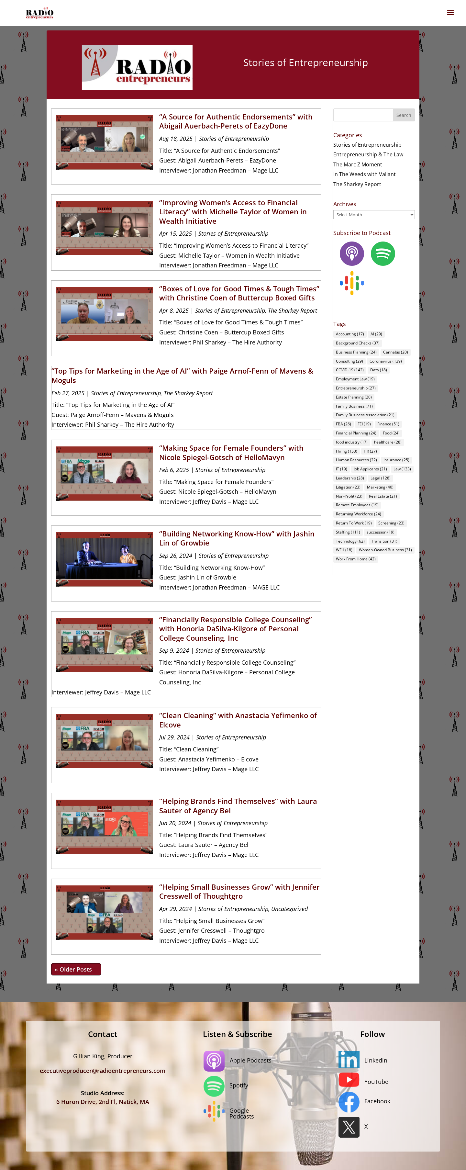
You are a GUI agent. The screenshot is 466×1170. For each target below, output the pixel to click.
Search (403, 115)
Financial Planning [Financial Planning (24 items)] (356, 433)
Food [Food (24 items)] (391, 433)
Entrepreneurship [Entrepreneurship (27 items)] (356, 388)
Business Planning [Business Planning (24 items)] (356, 352)
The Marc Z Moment (357, 164)
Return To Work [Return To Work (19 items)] (354, 523)
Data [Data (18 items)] (378, 370)
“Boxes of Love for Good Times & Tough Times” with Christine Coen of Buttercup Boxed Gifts (239, 293)
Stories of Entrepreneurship (234, 138)
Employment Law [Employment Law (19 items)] (355, 379)
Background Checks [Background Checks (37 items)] (358, 343)
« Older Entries (76, 969)
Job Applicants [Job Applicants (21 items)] (370, 469)
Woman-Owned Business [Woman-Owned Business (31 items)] (385, 550)
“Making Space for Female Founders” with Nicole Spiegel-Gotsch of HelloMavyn (231, 452)
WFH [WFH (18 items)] (344, 550)
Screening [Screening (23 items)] (391, 523)
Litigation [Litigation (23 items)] (348, 487)
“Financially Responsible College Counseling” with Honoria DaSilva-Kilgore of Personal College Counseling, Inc (235, 628)
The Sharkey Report (292, 310)
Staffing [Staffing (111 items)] (348, 532)
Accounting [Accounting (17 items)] (350, 334)
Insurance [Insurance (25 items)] (396, 460)
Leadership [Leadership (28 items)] (350, 478)
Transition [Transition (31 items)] (384, 541)
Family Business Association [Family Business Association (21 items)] (365, 415)
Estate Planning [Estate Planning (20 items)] (354, 397)
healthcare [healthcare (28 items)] (388, 442)
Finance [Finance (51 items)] (388, 424)
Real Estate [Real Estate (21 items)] (383, 496)
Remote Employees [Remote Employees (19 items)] (357, 505)
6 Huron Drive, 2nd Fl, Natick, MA (102, 1102)
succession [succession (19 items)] (380, 532)
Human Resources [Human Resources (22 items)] (356, 460)
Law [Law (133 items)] (402, 469)
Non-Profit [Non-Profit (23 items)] (349, 496)
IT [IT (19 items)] (341, 469)
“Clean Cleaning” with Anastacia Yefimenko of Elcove (238, 719)
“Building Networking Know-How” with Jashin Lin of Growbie (237, 538)
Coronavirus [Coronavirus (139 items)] (386, 361)
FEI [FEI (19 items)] (364, 424)
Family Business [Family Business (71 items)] (354, 406)
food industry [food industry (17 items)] (352, 442)
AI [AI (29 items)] (376, 334)
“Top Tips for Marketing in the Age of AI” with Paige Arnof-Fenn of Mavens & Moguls (182, 375)
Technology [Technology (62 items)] (350, 541)
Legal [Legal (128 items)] (381, 478)
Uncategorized (289, 909)
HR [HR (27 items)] (370, 451)
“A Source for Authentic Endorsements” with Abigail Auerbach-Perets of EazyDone (236, 121)
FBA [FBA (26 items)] (343, 424)
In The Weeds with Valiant (364, 174)
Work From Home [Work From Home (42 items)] (356, 559)
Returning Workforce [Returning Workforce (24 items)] (358, 514)
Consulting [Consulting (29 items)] (349, 361)
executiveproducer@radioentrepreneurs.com (102, 1070)
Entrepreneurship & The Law (368, 154)
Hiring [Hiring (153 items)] (346, 451)
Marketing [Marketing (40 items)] (380, 487)
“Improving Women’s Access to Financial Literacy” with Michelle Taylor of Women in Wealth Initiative (233, 211)
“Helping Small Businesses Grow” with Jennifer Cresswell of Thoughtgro (239, 891)
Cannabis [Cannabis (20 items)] (395, 352)
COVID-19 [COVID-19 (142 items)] (350, 370)
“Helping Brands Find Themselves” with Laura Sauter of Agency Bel (238, 805)
